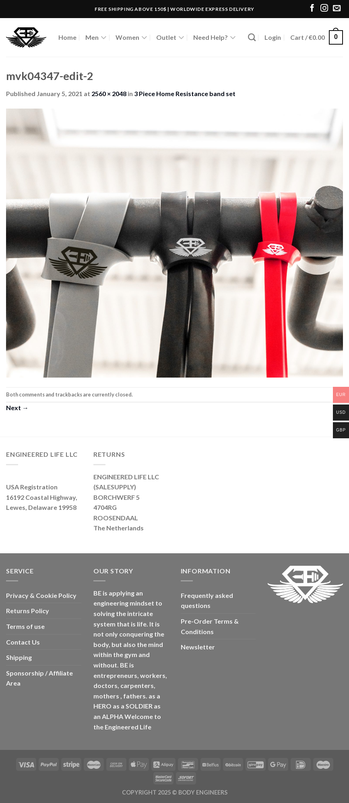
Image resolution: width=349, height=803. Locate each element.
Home (67, 37)
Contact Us (23, 642)
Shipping (19, 657)
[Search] (252, 37)
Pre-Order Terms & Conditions (210, 626)
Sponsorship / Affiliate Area (39, 678)
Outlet (170, 37)
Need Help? (214, 37)
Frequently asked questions (207, 600)
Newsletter (198, 647)
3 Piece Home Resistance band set (184, 93)
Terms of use (25, 626)
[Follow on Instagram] (324, 8)
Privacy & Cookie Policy (41, 595)
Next (17, 407)
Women (131, 37)
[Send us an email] (337, 8)
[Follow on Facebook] (312, 8)
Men (96, 37)
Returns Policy (27, 610)
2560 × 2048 (108, 93)
